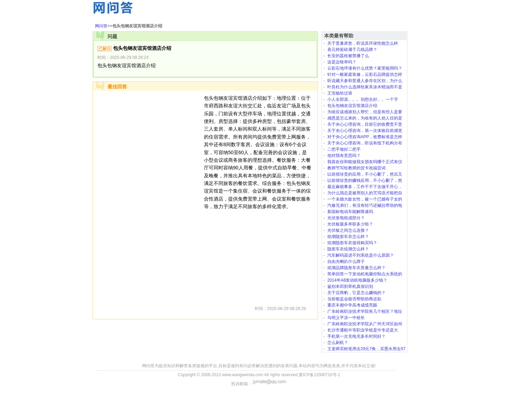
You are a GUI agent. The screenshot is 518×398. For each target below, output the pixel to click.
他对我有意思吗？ (344, 155)
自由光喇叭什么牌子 (346, 261)
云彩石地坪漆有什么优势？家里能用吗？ (364, 68)
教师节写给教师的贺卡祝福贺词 (356, 168)
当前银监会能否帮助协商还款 (354, 299)
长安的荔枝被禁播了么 (348, 55)
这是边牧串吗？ (341, 62)
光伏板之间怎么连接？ (348, 230)
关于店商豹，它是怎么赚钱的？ (356, 292)
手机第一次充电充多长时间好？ (356, 336)
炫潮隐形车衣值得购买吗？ (352, 242)
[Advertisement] (148, 198)
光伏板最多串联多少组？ (350, 224)
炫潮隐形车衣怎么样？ (348, 236)
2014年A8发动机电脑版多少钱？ (357, 280)
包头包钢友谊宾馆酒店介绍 (352, 105)
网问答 (101, 26)
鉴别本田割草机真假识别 (350, 286)
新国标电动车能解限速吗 (350, 211)
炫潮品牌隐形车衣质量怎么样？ (356, 267)
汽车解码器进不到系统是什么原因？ (360, 255)
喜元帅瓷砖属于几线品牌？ (352, 49)
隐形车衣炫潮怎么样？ (348, 249)
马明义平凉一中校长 (346, 317)
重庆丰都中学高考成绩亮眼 (352, 305)
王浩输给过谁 (339, 93)
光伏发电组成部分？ (346, 217)
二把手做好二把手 (344, 149)
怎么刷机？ (337, 342)
